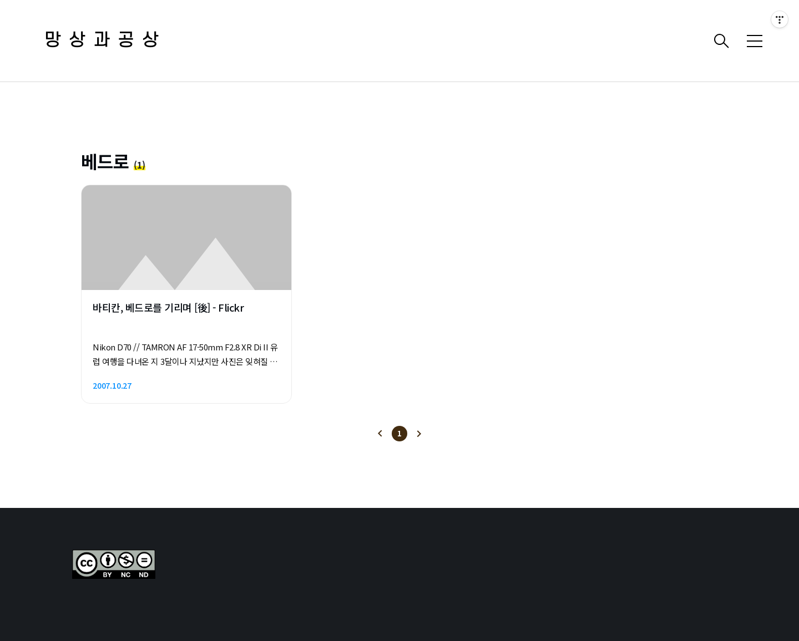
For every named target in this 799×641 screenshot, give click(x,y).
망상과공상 (105, 40)
